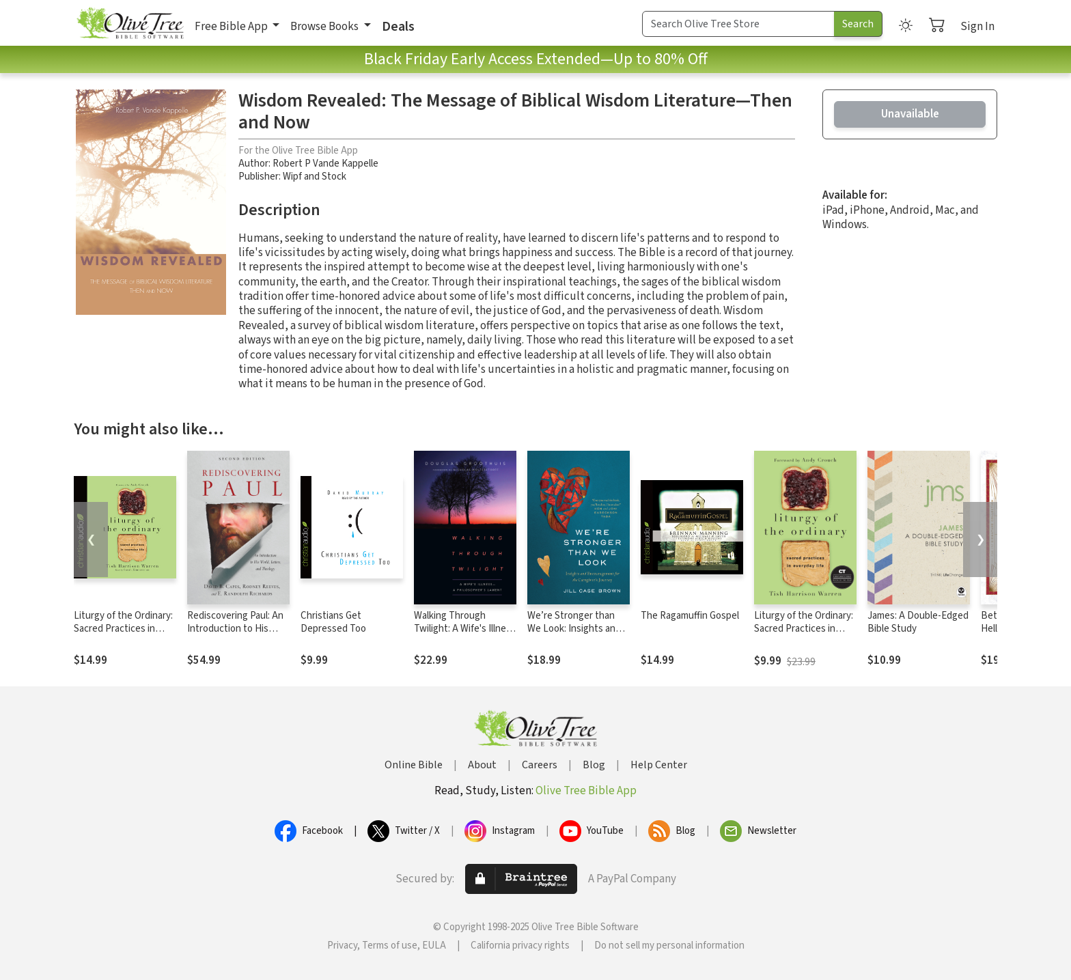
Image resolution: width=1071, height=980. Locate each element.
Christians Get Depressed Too (333, 622)
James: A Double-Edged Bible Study (918, 622)
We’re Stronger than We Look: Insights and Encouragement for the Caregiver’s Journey (577, 635)
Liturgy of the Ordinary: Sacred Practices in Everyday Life (123, 628)
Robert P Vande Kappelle (325, 163)
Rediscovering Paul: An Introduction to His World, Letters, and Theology (235, 635)
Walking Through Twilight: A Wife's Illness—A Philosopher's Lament (465, 635)
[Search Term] (738, 24)
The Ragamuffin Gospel (690, 615)
